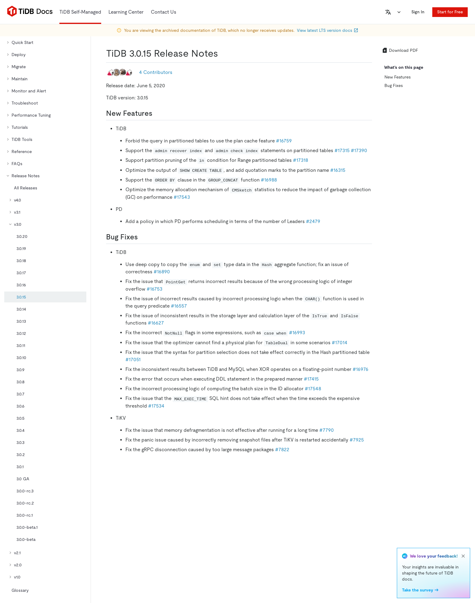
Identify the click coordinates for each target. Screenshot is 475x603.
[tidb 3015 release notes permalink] (223, 53)
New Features (397, 77)
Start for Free (450, 11)
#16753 (154, 289)
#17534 (156, 406)
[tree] (45, 304)
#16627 (156, 323)
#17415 (311, 379)
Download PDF (400, 50)
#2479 (313, 221)
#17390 (359, 150)
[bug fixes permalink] (142, 237)
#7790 (326, 430)
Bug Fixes (393, 85)
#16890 (162, 272)
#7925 (357, 440)
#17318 (300, 160)
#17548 (313, 388)
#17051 (133, 359)
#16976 (360, 369)
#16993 (297, 332)
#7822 (282, 449)
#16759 (284, 141)
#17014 (339, 342)
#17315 (342, 150)
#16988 (269, 180)
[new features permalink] (157, 113)
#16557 (179, 306)
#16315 (337, 170)
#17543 (182, 197)
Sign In (417, 11)
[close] (463, 556)
